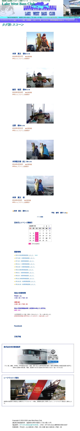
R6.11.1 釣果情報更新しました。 (26, 264)
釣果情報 (28, 20)
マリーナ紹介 (12, 20)
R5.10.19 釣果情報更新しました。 (26, 284)
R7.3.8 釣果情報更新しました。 (25, 261)
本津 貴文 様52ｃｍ (21, 54)
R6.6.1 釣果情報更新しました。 (25, 272)
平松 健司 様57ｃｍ (58, 212)
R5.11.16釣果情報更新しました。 (25, 278)
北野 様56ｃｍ (18, 125)
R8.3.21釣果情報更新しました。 (25, 255)
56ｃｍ (16, 130)
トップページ (4, 20)
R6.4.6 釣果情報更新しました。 (25, 275)
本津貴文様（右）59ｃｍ (22, 161)
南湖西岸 (27, 58)
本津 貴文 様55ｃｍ (21, 211)
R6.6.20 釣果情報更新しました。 (26, 267)
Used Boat (45, 20)
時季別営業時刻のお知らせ (57, 20)
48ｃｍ (16, 94)
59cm (15, 166)
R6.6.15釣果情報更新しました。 (25, 270)
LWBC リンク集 (37, 20)
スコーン (21, 58)
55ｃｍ (16, 202)
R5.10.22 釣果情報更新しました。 (26, 281)
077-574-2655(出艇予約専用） (50, 17)
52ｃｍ (16, 58)
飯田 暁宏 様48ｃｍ (21, 90)
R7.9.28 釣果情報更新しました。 (26, 258)
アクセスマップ (70, 20)
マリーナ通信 (21, 20)
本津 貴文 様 (18, 197)
